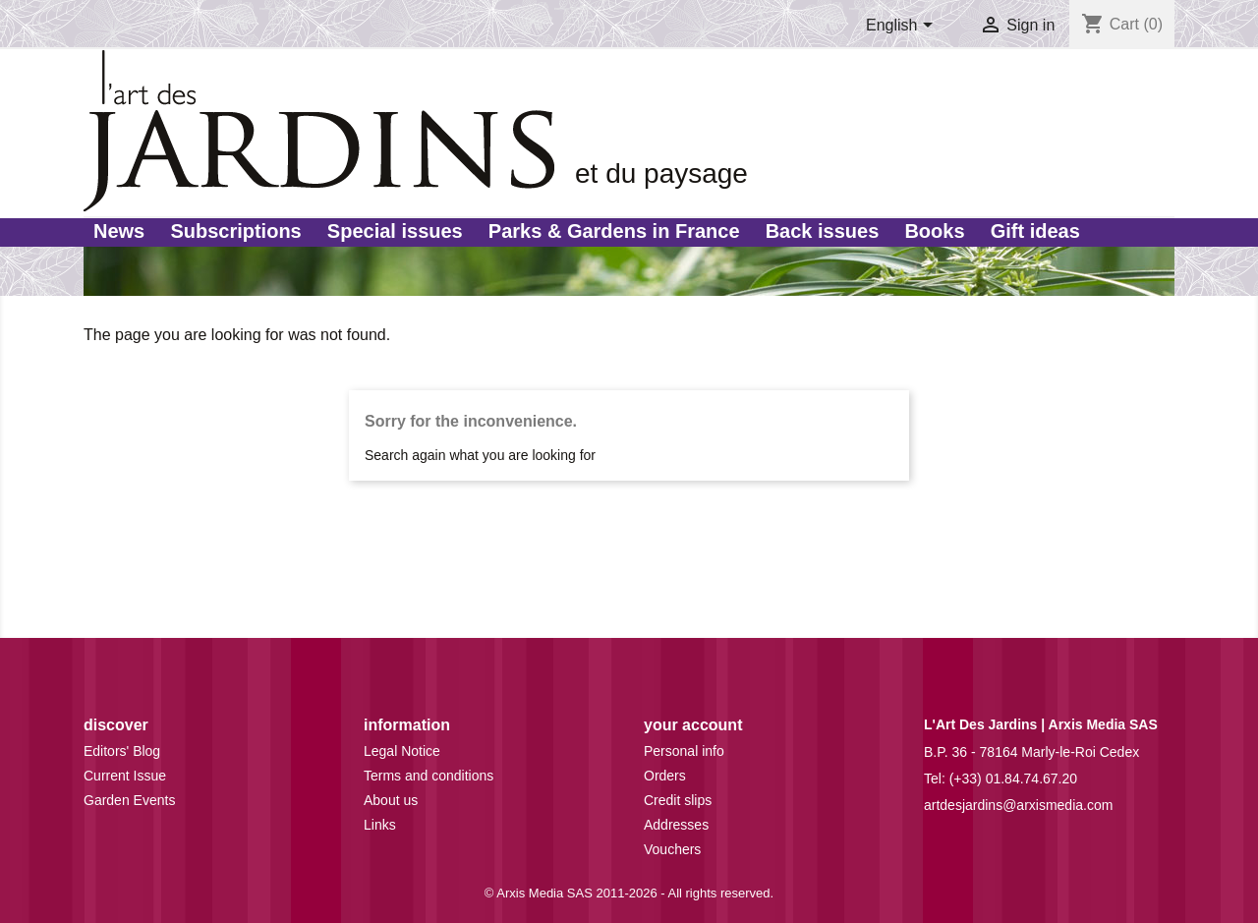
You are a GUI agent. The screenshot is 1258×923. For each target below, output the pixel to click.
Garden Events (129, 800)
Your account (693, 725)
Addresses (676, 825)
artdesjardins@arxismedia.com (1018, 805)
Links (380, 825)
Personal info (684, 751)
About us (391, 800)
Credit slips (678, 800)
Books (934, 231)
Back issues (823, 231)
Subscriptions (235, 231)
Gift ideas (1035, 231)
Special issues (395, 231)
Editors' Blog (122, 751)
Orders (665, 775)
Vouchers (672, 849)
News (118, 231)
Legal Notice (402, 751)
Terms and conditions (428, 775)
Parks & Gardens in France (614, 231)
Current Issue (125, 775)
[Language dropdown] (903, 26)
